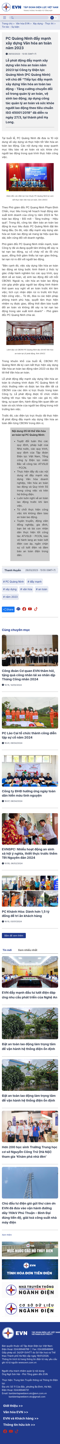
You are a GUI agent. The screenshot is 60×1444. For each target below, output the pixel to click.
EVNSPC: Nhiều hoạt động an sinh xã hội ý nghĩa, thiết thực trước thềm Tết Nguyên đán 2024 (29, 853)
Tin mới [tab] (7, 950)
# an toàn (41, 589)
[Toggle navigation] (4, 17)
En (55, 18)
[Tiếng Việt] (30, 6)
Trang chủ (7, 23)
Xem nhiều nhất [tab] (27, 950)
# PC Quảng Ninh (13, 581)
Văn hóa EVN (22, 23)
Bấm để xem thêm (13, 935)
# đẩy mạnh (35, 581)
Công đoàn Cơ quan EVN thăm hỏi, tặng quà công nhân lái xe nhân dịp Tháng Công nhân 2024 (28, 675)
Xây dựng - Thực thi (43, 23)
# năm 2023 (10, 596)
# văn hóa (26, 589)
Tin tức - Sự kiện (10, 26)
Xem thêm (7, 1234)
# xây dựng (10, 589)
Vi (52, 18)
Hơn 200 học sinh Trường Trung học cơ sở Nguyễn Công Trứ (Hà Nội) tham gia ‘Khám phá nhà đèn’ (29, 1151)
